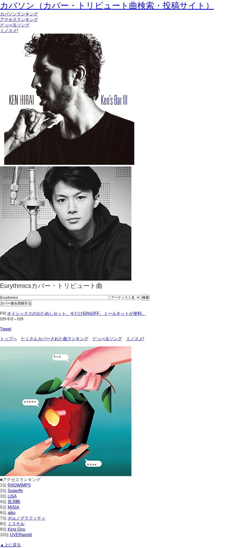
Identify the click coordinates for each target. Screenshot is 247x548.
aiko (11, 512)
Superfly (15, 490)
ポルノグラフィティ (26, 518)
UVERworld (21, 535)
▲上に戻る (10, 545)
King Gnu (16, 529)
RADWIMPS (19, 485)
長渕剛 (14, 501)
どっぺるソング (14, 25)
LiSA (12, 496)
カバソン (19, 14)
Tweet (5, 329)
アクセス (19, 19)
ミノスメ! (9, 30)
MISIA (13, 507)
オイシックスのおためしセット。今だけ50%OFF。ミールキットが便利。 (76, 313)
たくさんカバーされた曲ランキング (54, 338)
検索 (145, 297)
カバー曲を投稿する (16, 303)
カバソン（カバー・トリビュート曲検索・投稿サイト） (107, 5)
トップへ (8, 338)
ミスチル (16, 523)
